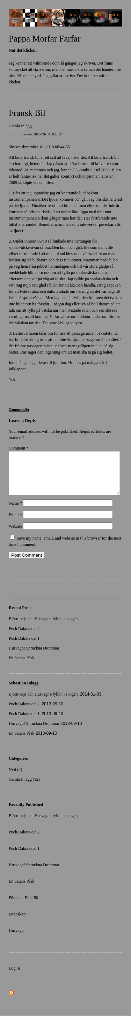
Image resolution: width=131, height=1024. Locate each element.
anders (27, 134)
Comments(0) (19, 409)
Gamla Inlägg (20, 126)
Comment (18, 448)
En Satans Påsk (21, 666)
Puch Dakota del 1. (25, 646)
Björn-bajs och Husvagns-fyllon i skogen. (44, 627)
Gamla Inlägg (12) (24, 787)
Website (15, 534)
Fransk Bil (27, 113)
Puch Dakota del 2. (25, 637)
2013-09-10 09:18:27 (48, 134)
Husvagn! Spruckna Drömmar (34, 656)
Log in (14, 976)
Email (15, 523)
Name (15, 511)
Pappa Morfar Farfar (44, 38)
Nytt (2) (15, 778)
